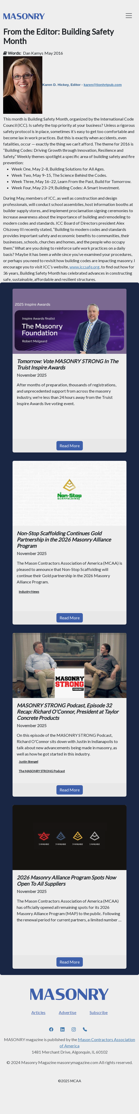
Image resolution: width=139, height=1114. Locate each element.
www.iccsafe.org (85, 266)
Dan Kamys (33, 53)
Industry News (29, 592)
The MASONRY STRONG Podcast (42, 771)
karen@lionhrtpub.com (103, 85)
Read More (70, 445)
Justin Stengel (28, 762)
